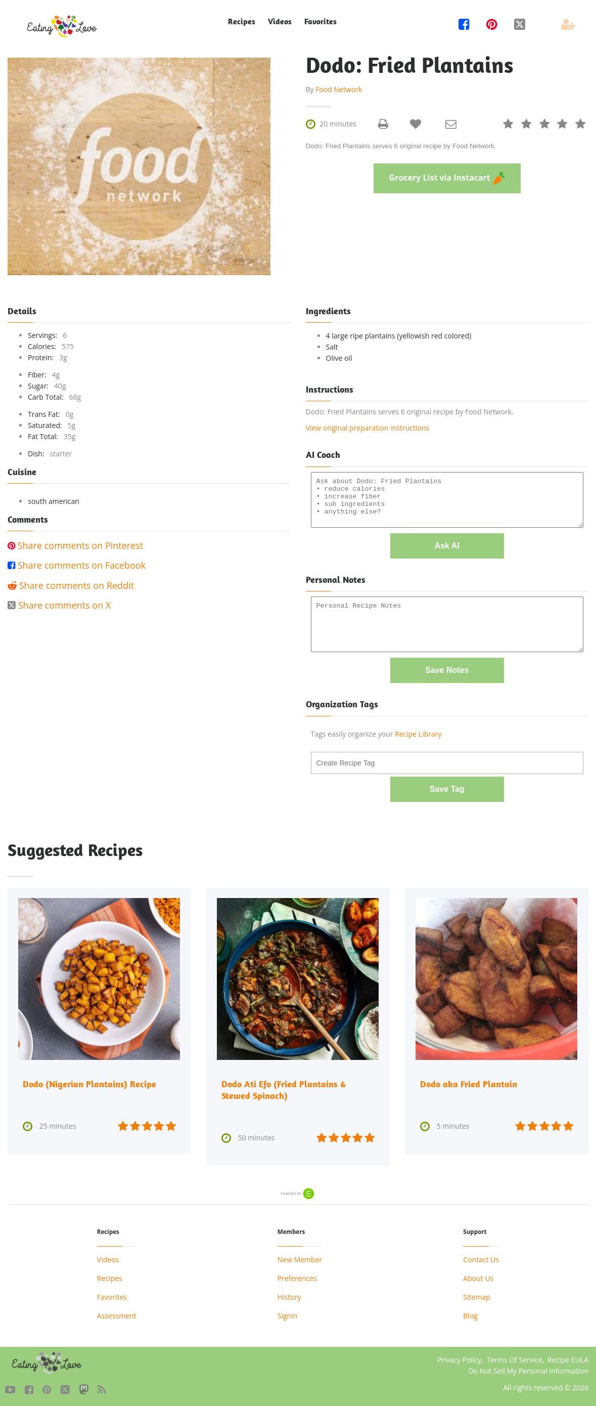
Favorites (320, 21)
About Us (478, 1274)
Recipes (241, 21)
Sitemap (476, 1293)
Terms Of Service (514, 1355)
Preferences (297, 1274)
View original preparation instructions (368, 428)
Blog (470, 1311)
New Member (300, 1255)
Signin (288, 1311)
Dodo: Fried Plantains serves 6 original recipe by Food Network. (401, 146)
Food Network (338, 89)
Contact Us (481, 1255)
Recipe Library (418, 731)
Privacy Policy (459, 1355)
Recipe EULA (567, 1355)
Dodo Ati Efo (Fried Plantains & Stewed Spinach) (283, 1086)
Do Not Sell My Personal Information (528, 1367)
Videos (280, 21)
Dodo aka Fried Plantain (468, 1080)
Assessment (116, 1311)
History (289, 1293)
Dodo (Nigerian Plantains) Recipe (89, 1080)
